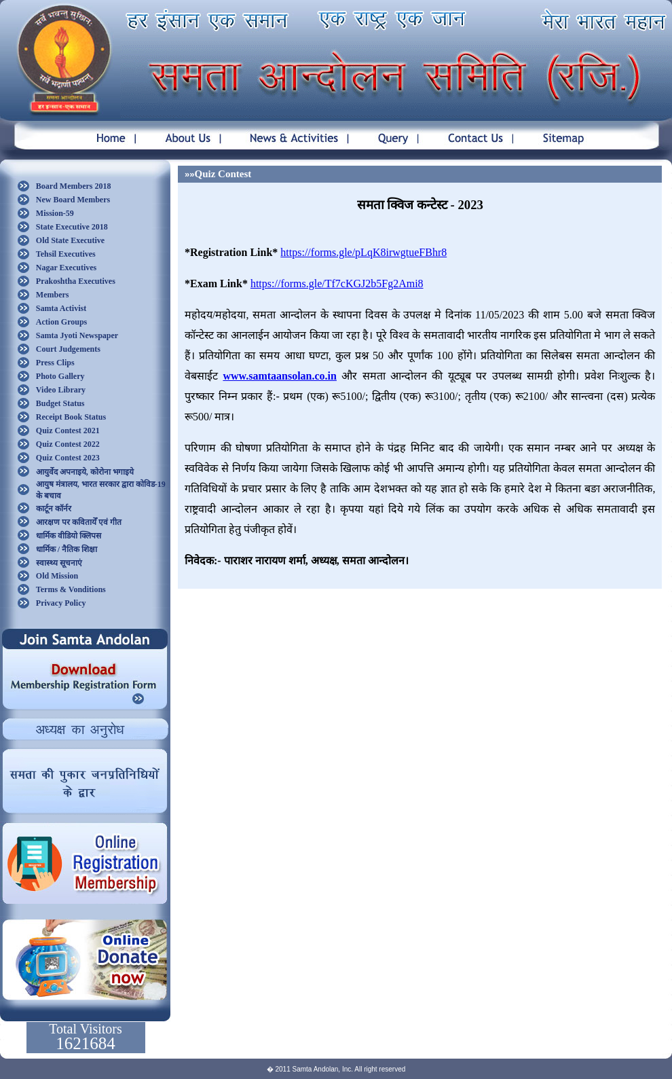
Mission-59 (55, 213)
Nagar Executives (66, 267)
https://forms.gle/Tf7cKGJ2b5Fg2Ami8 (337, 283)
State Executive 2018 (72, 227)
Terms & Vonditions (71, 589)
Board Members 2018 (73, 186)
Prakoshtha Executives (75, 281)
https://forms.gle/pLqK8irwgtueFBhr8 (363, 252)
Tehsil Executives (66, 254)
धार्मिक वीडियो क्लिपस (68, 536)
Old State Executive (70, 240)
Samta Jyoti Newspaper (77, 335)
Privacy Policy (61, 603)
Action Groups (61, 322)
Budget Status (60, 403)
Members (52, 294)
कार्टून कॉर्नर (53, 508)
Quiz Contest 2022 (68, 444)
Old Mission (57, 576)
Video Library (61, 390)
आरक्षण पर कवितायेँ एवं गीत (79, 522)
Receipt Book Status (71, 417)
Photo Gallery (60, 376)
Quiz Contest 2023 (68, 457)
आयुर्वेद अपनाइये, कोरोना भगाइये (85, 472)
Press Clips (55, 362)
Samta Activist (61, 308)
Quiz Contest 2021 (68, 430)
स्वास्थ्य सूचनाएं (59, 563)
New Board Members (73, 199)
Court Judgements (68, 349)
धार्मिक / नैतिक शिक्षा (66, 549)
